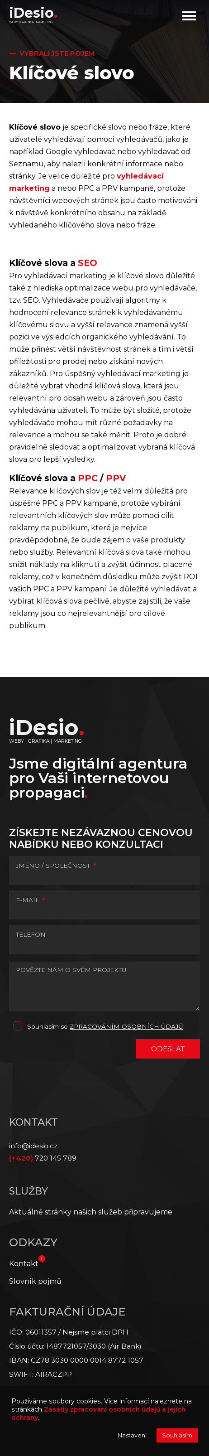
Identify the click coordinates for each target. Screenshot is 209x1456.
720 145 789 (42, 1158)
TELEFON (31, 934)
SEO (87, 262)
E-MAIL (30, 900)
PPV (116, 478)
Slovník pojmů (35, 1281)
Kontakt (23, 1263)
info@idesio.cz (33, 1146)
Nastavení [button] (132, 1435)
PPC (89, 478)
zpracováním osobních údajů (126, 1026)
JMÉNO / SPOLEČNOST (56, 865)
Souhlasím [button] (177, 1435)
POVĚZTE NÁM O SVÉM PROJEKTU (71, 969)
